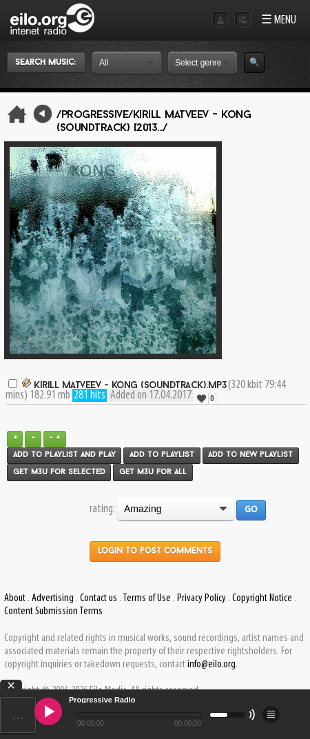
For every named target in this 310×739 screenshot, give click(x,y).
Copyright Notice (262, 598)
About (14, 598)
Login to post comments (155, 551)
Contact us (98, 598)
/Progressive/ (94, 115)
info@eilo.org (211, 664)
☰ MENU (278, 20)
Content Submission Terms (53, 611)
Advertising (53, 598)
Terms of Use (147, 598)
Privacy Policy (201, 598)
